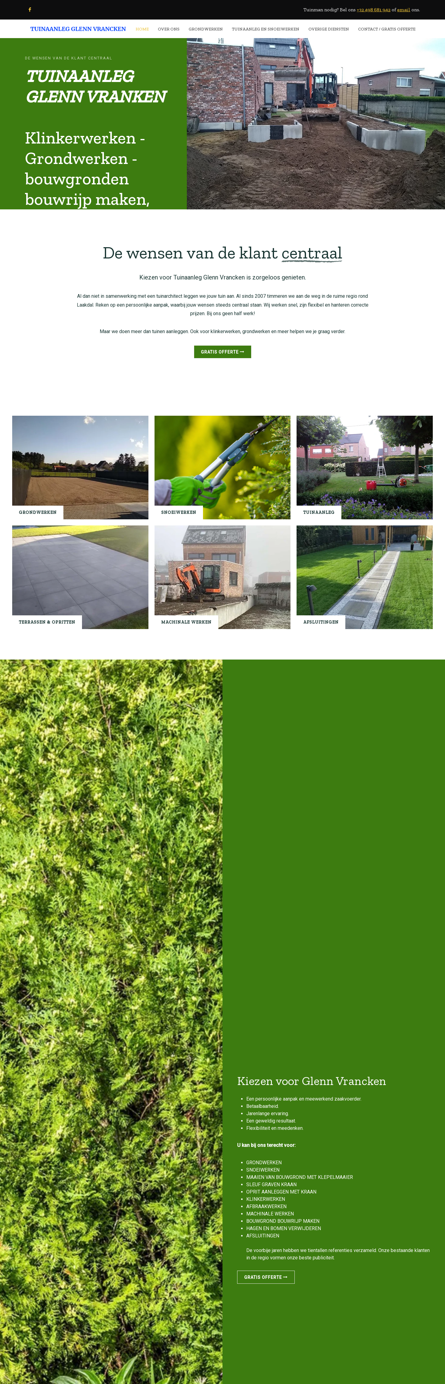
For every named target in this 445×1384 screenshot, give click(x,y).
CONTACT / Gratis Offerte (386, 29)
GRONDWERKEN (206, 29)
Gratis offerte (222, 351)
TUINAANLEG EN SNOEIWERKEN (265, 29)
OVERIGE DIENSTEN (328, 29)
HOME (142, 29)
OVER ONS (169, 29)
